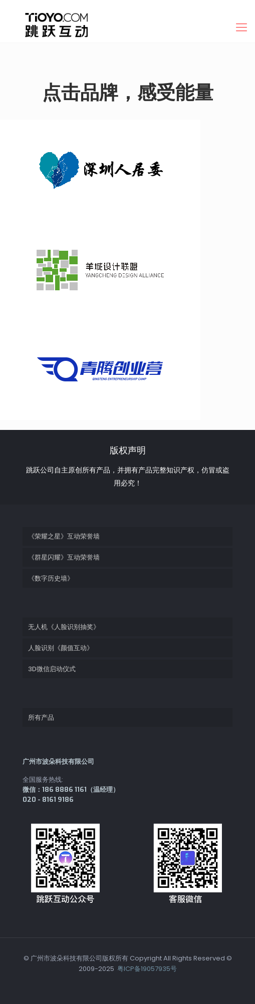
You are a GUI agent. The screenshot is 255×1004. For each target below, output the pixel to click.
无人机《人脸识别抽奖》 (64, 627)
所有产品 (41, 717)
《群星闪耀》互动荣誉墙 (64, 557)
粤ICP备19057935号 (146, 968)
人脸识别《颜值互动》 (60, 648)
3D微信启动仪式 (52, 669)
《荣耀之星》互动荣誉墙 (64, 536)
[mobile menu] (241, 27)
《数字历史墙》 (51, 578)
